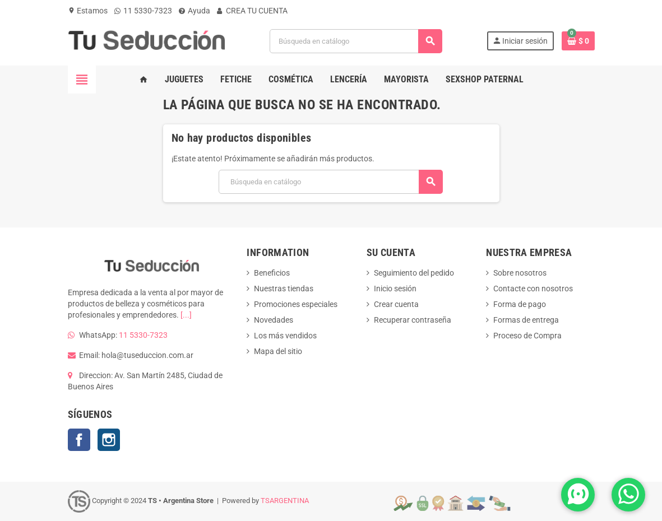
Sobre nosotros (520, 272)
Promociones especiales (295, 304)
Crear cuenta (396, 304)
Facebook (79, 440)
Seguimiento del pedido (414, 272)
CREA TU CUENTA (252, 10)
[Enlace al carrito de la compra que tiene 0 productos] (578, 40)
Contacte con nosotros (533, 288)
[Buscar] (356, 41)
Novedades (273, 319)
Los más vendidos (285, 335)
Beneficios (272, 272)
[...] (186, 314)
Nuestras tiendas (283, 288)
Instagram (109, 440)
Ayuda (194, 10)
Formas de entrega (526, 319)
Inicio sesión (395, 288)
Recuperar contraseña (412, 319)
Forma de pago (519, 304)
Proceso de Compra (527, 335)
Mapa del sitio (278, 351)
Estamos (88, 10)
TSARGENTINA (285, 501)
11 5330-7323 (143, 10)
